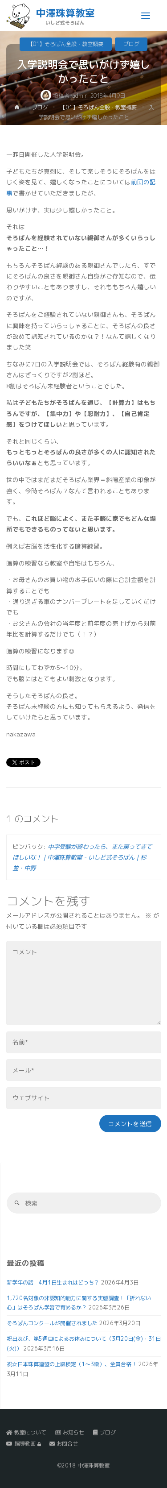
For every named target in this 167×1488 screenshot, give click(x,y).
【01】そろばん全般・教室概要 (65, 44)
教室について (26, 1432)
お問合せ (63, 1443)
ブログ (131, 44)
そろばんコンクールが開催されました (52, 1323)
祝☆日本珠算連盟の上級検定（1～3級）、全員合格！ (72, 1364)
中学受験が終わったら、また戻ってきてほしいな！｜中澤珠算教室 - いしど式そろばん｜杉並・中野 (82, 857)
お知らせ (69, 1432)
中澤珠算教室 (65, 13)
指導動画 (23, 1443)
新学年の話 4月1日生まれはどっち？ (53, 1282)
